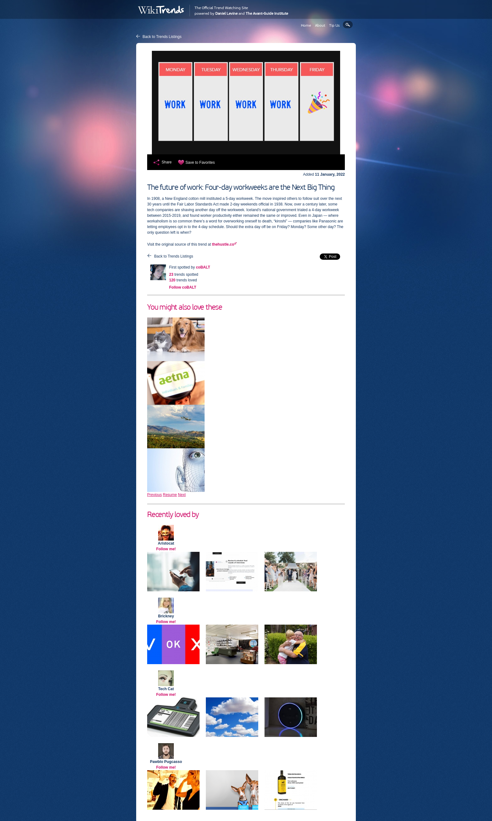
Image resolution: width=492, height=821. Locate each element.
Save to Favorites (200, 162)
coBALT (203, 267)
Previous (154, 495)
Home (306, 25)
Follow (182, 287)
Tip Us (334, 25)
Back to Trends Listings (161, 37)
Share (167, 162)
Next (182, 495)
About (320, 25)
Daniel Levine (226, 13)
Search (348, 24)
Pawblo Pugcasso (166, 762)
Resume (170, 495)
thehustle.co (223, 244)
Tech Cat (166, 689)
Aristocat (166, 543)
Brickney (166, 616)
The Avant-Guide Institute (267, 13)
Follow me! (166, 549)
